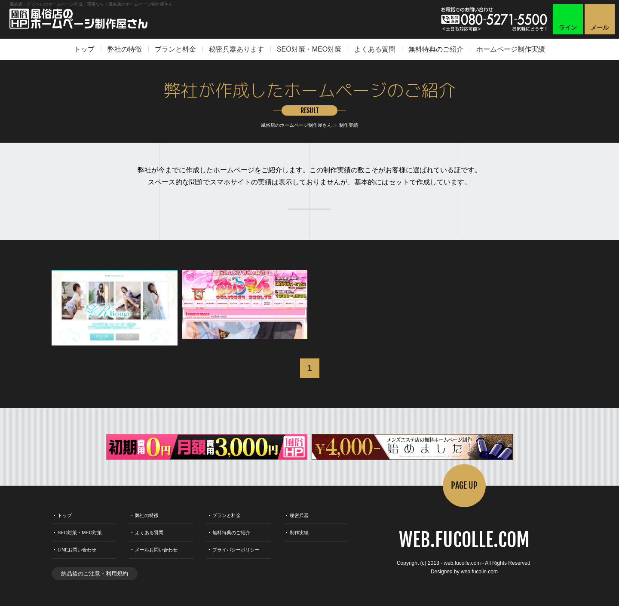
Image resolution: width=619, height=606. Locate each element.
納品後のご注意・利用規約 (94, 573)
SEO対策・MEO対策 (309, 49)
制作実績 (348, 125)
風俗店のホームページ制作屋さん (296, 125)
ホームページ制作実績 (510, 49)
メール (600, 27)
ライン (568, 27)
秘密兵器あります (236, 49)
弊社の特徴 (124, 49)
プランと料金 (175, 49)
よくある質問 (374, 49)
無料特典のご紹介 (435, 49)
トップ (84, 49)
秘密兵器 (299, 515)
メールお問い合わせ (156, 549)
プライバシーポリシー (236, 549)
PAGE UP (464, 485)
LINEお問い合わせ (77, 549)
